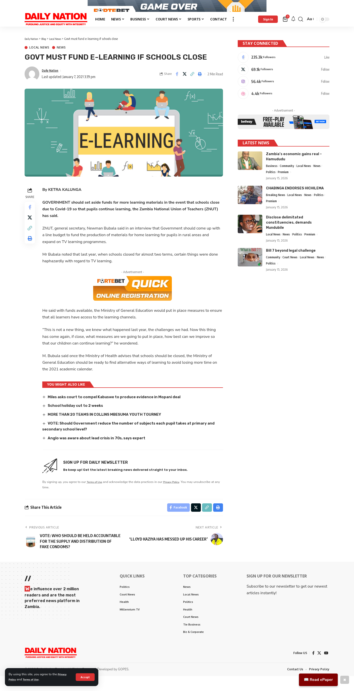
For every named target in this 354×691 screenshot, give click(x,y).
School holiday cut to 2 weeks (78, 416)
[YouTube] (326, 667)
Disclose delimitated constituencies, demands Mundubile (289, 235)
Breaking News (276, 207)
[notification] (293, 30)
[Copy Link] (192, 85)
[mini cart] (285, 30)
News (61, 58)
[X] (283, 78)
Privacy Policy (177, 493)
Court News (292, 271)
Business (272, 177)
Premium (285, 184)
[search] (300, 30)
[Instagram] (283, 91)
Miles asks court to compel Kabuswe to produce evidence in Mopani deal (120, 408)
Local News (39, 58)
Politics (271, 184)
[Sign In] (268, 30)
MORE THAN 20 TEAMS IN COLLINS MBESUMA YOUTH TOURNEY (110, 425)
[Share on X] (184, 85)
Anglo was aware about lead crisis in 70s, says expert (102, 448)
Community (288, 177)
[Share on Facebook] (177, 85)
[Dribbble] (283, 104)
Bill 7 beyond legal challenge (291, 264)
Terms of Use (34, 679)
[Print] (199, 85)
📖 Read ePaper (318, 679)
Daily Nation (51, 81)
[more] (233, 30)
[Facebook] (283, 65)
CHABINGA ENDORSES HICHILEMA (295, 200)
